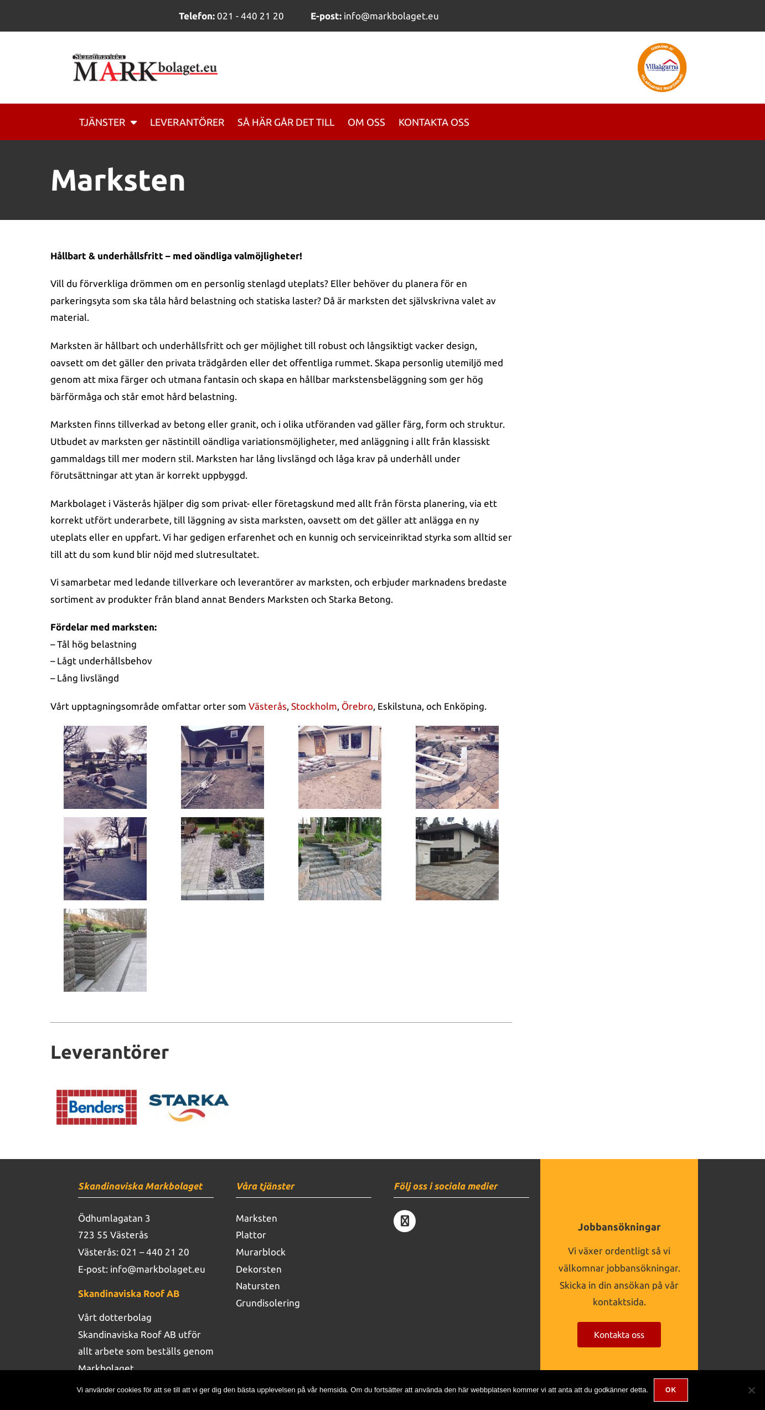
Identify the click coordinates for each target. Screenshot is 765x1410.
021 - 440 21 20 (231, 16)
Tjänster (108, 121)
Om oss (366, 121)
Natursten (258, 1285)
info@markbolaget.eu (375, 16)
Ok (670, 1390)
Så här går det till (285, 121)
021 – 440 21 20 (155, 1252)
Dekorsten (259, 1269)
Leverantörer (187, 121)
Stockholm (314, 706)
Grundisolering (268, 1303)
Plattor (251, 1234)
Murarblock (261, 1252)
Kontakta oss (434, 121)
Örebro (357, 706)
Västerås (268, 706)
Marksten (256, 1218)
